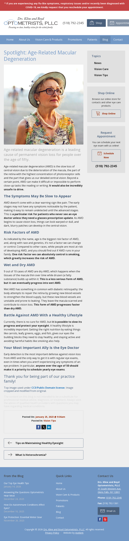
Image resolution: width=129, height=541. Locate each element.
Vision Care (101, 69)
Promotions (75, 39)
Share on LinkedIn (49, 427)
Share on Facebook (38, 427)
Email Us (107, 510)
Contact (118, 39)
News (97, 63)
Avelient (79, 532)
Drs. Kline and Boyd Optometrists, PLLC (64, 529)
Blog (105, 39)
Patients (92, 39)
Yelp (105, 519)
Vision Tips (50, 420)
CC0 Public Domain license (48, 387)
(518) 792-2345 (73, 23)
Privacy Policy (52, 532)
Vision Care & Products (48, 39)
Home (10, 39)
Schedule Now (105, 155)
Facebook (100, 519)
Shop (95, 22)
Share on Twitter (43, 427)
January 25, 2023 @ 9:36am (50, 416)
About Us (24, 39)
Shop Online (105, 113)
